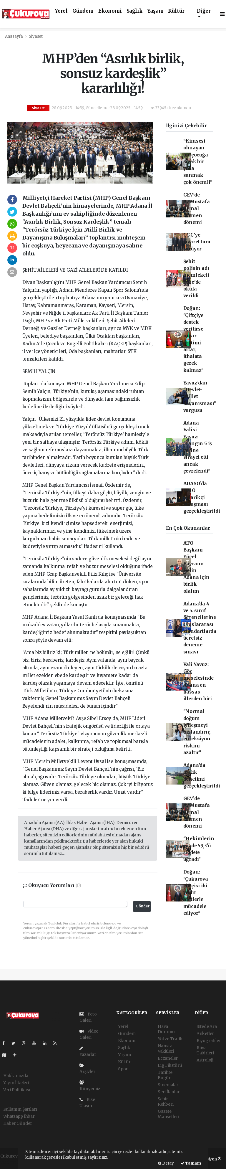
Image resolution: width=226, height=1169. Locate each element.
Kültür (176, 11)
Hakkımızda (15, 1075)
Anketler (205, 1033)
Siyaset (36, 36)
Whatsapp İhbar (19, 1116)
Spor (123, 1068)
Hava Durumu (166, 1029)
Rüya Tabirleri (205, 1050)
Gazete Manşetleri (168, 1114)
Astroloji (205, 1060)
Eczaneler (168, 1058)
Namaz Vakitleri (166, 1048)
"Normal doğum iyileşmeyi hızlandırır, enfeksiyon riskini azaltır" (197, 732)
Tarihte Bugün (165, 1075)
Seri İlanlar (169, 1091)
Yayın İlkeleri (16, 1082)
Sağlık (135, 11)
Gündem (83, 11)
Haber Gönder (17, 1123)
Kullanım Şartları (20, 1109)
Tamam (191, 1163)
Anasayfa (14, 36)
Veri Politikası (16, 1089)
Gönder (143, 906)
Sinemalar (168, 1084)
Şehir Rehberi (166, 1101)
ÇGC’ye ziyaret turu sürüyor (197, 242)
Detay (166, 1163)
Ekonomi (110, 11)
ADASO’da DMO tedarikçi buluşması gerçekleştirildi (201, 497)
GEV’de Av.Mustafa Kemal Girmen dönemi (196, 208)
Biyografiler (209, 1040)
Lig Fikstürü (170, 1065)
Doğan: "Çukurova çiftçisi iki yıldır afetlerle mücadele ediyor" (195, 892)
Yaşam (155, 11)
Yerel (61, 11)
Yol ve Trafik (170, 1038)
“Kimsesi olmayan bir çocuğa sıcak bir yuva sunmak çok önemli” (197, 161)
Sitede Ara (207, 1026)
